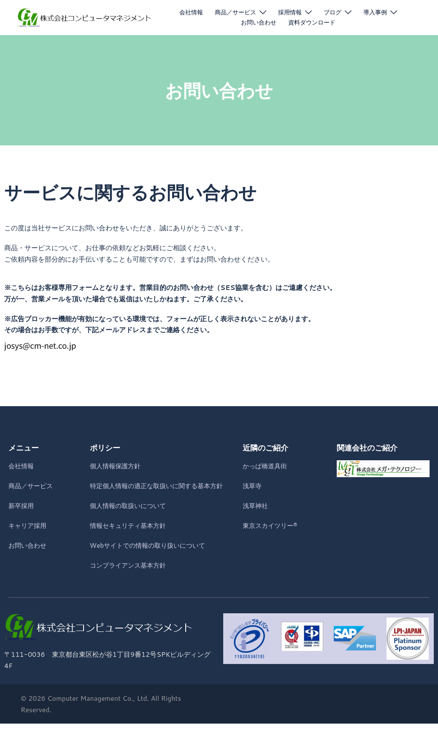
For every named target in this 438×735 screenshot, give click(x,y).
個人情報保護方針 (117, 465)
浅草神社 (256, 505)
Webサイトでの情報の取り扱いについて (151, 556)
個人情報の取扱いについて (130, 517)
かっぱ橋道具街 (266, 465)
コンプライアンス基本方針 (130, 576)
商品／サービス (235, 12)
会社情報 (191, 12)
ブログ (332, 12)
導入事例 (375, 12)
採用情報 (290, 12)
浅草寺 (253, 485)
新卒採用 (21, 505)
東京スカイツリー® (272, 525)
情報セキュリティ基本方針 (130, 536)
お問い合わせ (258, 22)
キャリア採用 (28, 525)
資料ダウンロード (311, 22)
